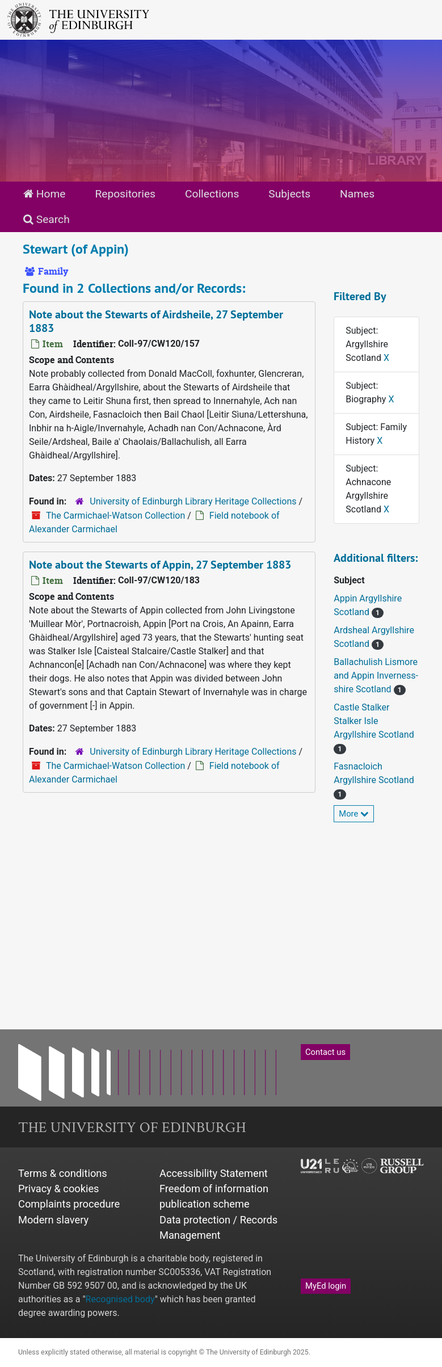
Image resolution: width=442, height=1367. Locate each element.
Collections (212, 193)
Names (357, 193)
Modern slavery (53, 1220)
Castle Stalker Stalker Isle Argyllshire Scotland (374, 721)
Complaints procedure (69, 1204)
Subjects (289, 193)
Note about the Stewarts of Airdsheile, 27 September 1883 (156, 321)
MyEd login (325, 1286)
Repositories (125, 193)
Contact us (325, 1052)
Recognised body (120, 1299)
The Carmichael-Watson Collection (115, 515)
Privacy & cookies (58, 1188)
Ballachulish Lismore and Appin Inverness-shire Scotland (376, 676)
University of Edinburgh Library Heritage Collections (193, 501)
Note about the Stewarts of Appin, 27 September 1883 (160, 564)
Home (44, 193)
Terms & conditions (62, 1173)
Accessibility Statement (213, 1173)
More (354, 814)
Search (46, 219)
